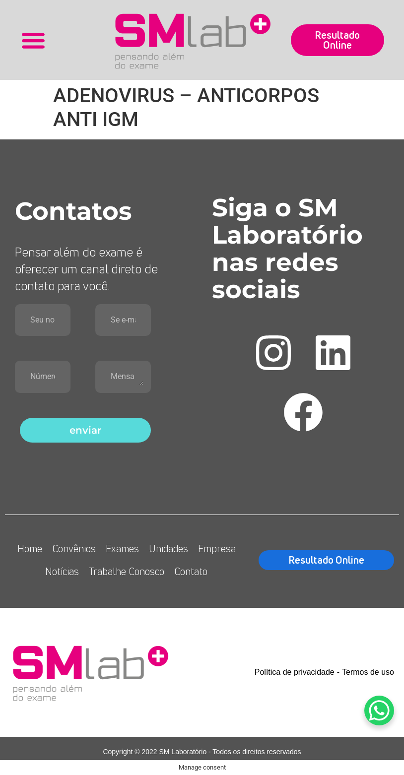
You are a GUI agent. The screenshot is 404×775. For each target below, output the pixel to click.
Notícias (62, 571)
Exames (122, 548)
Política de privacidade (295, 672)
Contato (190, 571)
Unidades (168, 548)
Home (29, 548)
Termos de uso (368, 672)
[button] (33, 40)
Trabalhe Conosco (126, 571)
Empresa (217, 548)
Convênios (74, 548)
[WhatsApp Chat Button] (379, 710)
